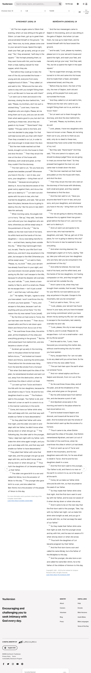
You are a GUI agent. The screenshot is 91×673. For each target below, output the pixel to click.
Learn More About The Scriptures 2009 (58, 575)
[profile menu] (85, 4)
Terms (14, 656)
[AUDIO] (74, 11)
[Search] (36, 3)
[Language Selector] (78, 4)
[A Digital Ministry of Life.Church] (45, 641)
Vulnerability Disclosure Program (12, 658)
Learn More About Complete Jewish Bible (20, 501)
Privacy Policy (6, 656)
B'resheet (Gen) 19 (12, 11)
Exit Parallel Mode (86, 11)
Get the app (69, 4)
